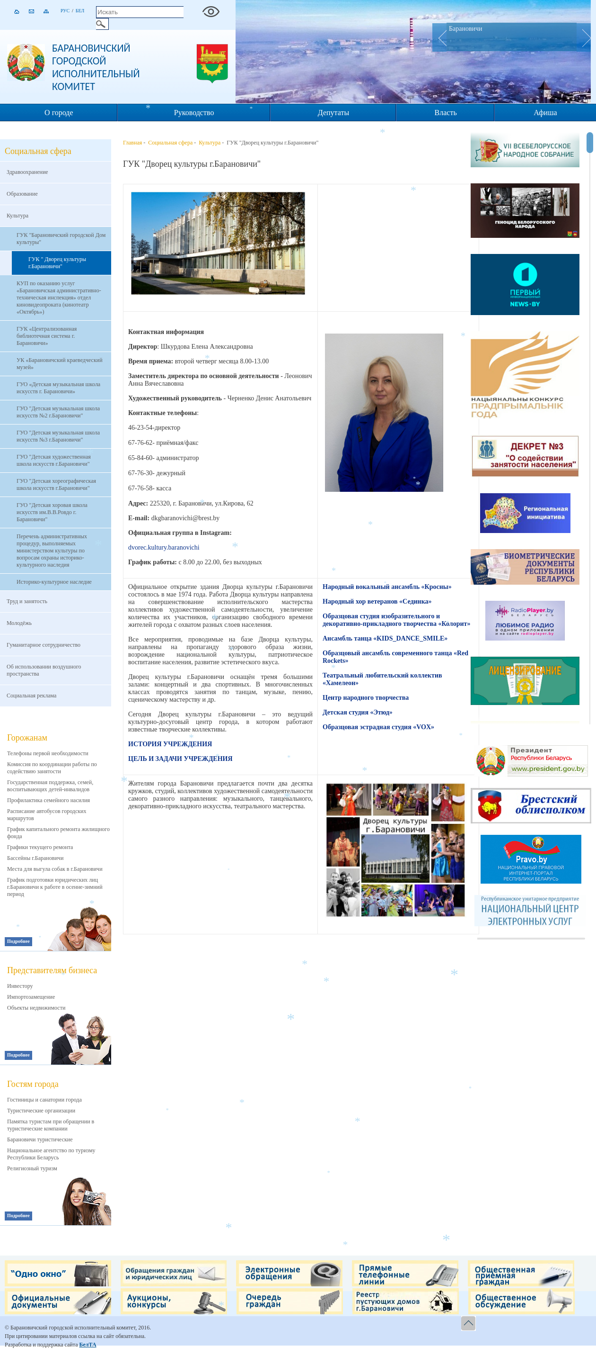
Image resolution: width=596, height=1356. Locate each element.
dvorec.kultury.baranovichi (164, 547)
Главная (132, 142)
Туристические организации (41, 1110)
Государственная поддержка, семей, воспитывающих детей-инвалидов (50, 786)
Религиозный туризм (32, 1168)
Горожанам (27, 737)
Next (584, 37)
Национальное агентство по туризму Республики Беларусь (51, 1154)
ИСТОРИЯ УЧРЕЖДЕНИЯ (170, 744)
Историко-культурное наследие (54, 582)
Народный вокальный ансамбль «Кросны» (387, 586)
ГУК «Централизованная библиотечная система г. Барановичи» (47, 335)
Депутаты (333, 112)
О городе (58, 112)
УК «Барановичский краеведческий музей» (60, 364)
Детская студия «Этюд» (358, 712)
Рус (65, 10)
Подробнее (18, 941)
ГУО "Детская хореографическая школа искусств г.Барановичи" (56, 484)
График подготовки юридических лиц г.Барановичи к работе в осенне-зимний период (55, 887)
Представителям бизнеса (52, 970)
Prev (439, 37)
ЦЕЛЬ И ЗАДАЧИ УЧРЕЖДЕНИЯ (180, 758)
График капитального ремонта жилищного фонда (58, 833)
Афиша (545, 112)
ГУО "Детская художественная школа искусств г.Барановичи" (54, 460)
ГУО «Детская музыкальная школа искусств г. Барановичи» (58, 388)
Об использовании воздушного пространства (44, 670)
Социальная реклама (31, 695)
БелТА (87, 1344)
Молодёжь (19, 623)
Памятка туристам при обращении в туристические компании (50, 1125)
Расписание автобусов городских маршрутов (47, 815)
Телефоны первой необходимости (47, 753)
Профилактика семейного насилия (48, 800)
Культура (17, 215)
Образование (22, 193)
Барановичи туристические (40, 1139)
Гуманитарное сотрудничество (43, 645)
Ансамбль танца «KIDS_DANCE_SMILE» (385, 638)
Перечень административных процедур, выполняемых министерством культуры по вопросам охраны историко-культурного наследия (52, 550)
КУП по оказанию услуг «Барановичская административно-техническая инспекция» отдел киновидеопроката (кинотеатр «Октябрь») (59, 297)
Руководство (194, 112)
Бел (80, 10)
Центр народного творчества (366, 697)
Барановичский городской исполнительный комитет (96, 67)
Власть (446, 112)
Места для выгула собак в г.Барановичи (55, 869)
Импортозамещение (31, 997)
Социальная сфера (170, 142)
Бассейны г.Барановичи (35, 858)
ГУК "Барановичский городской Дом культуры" (61, 238)
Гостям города (33, 1084)
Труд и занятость (27, 601)
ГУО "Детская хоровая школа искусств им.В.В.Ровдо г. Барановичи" (52, 512)
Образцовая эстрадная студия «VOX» (378, 727)
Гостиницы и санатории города (44, 1099)
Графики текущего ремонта (40, 847)
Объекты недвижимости (36, 1007)
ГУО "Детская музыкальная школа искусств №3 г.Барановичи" (58, 436)
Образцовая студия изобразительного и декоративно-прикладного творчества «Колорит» (396, 620)
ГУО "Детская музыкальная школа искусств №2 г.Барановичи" (58, 412)
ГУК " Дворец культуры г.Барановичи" (57, 263)
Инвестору (20, 986)
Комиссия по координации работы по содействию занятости (52, 768)
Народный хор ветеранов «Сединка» (377, 601)
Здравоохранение (27, 172)
